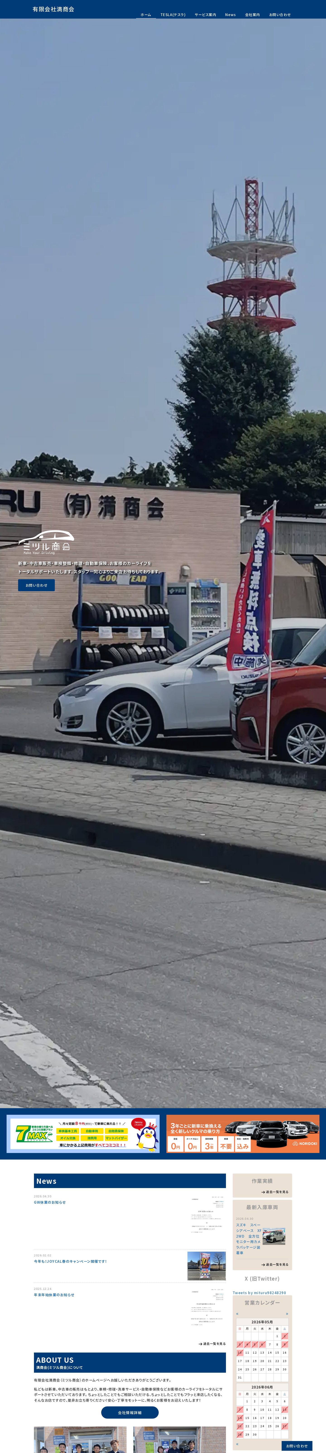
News (230, 14)
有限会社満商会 (54, 9)
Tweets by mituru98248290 (259, 1292)
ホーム (146, 14)
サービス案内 (205, 14)
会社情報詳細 (130, 1412)
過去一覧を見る (214, 1344)
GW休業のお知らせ (50, 1202)
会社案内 (252, 14)
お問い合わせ (280, 14)
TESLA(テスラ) (173, 14)
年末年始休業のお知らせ (54, 1294)
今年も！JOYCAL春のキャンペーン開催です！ (70, 1261)
